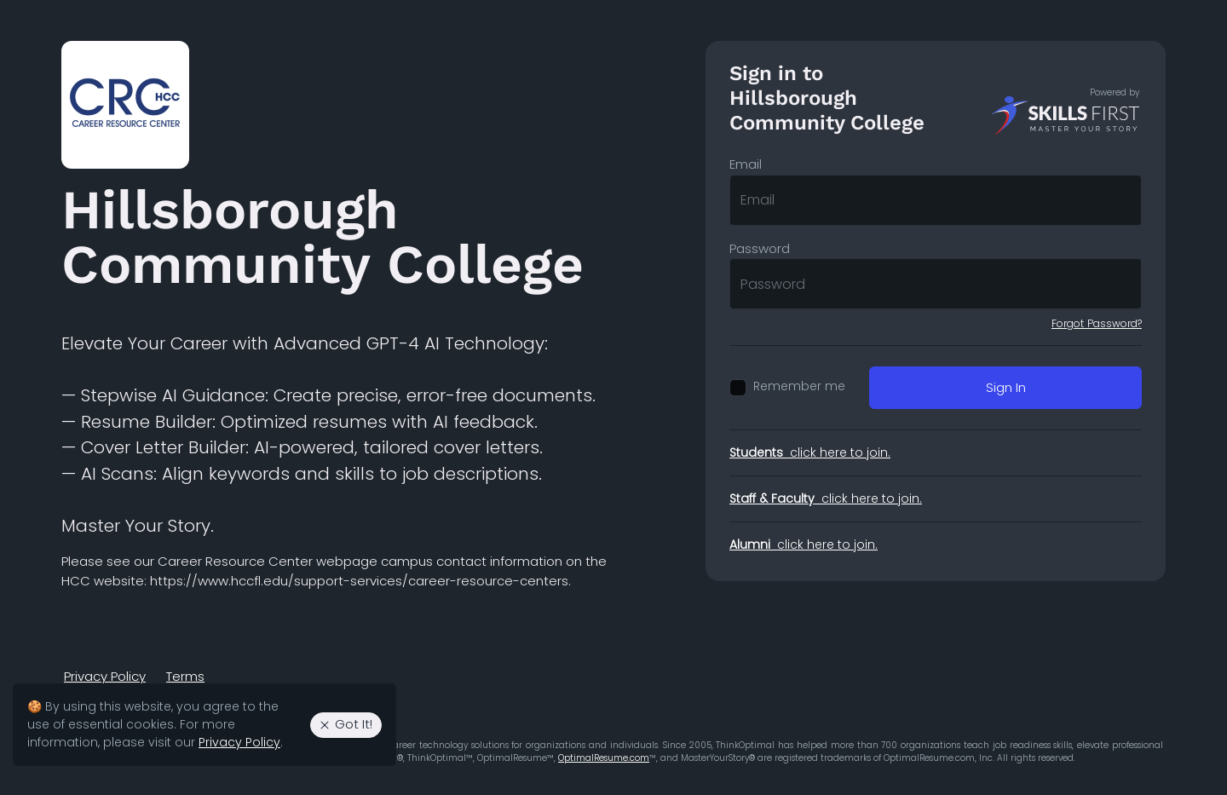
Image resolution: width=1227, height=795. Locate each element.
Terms (185, 676)
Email (745, 164)
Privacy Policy (105, 676)
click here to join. (809, 452)
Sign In (1006, 387)
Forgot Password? (1096, 323)
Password (759, 248)
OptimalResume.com (603, 758)
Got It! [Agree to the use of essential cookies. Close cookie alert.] (345, 724)
